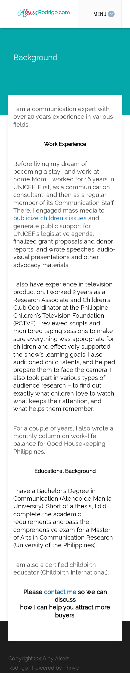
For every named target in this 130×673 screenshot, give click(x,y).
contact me (60, 592)
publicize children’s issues (50, 218)
